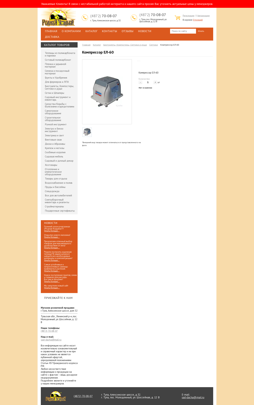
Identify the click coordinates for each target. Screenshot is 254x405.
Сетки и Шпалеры (54, 92)
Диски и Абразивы (55, 143)
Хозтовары (51, 164)
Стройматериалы (54, 206)
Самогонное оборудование (53, 112)
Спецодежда (52, 191)
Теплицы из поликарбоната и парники (60, 54)
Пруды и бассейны (55, 187)
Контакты (109, 31)
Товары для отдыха (56, 178)
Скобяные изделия (55, 152)
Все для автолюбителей (58, 195)
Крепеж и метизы (54, 148)
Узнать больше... (52, 231)
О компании (71, 31)
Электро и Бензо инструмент (54, 130)
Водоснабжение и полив (58, 182)
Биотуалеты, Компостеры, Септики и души (59, 87)
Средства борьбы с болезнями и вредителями (59, 105)
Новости (144, 31)
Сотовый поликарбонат (58, 59)
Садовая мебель (54, 156)
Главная (51, 31)
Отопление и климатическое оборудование (53, 171)
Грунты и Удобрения (56, 77)
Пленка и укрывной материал (55, 65)
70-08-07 (103, 16)
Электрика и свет (54, 135)
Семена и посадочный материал (57, 72)
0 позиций (198, 19)
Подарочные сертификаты (60, 210)
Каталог (91, 31)
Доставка (52, 37)
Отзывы (127, 31)
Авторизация (203, 15)
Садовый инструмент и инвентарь (57, 98)
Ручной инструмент (56, 124)
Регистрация (188, 15)
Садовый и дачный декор (59, 160)
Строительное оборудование (53, 119)
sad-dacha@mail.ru (51, 339)
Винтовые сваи (53, 139)
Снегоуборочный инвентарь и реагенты (57, 201)
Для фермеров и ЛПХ (57, 81)
